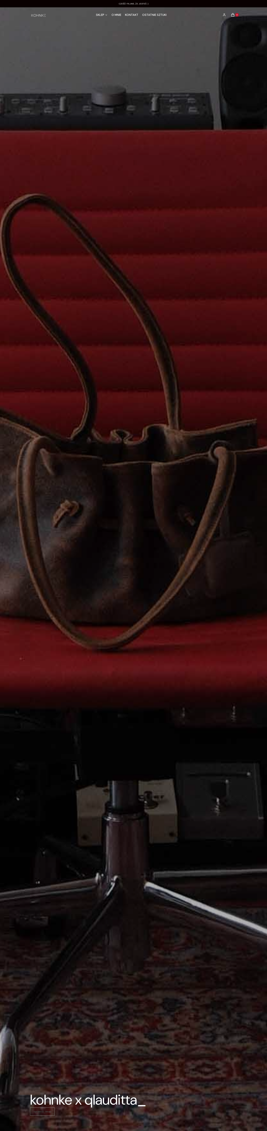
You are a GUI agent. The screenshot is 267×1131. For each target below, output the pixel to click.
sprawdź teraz (42, 1111)
